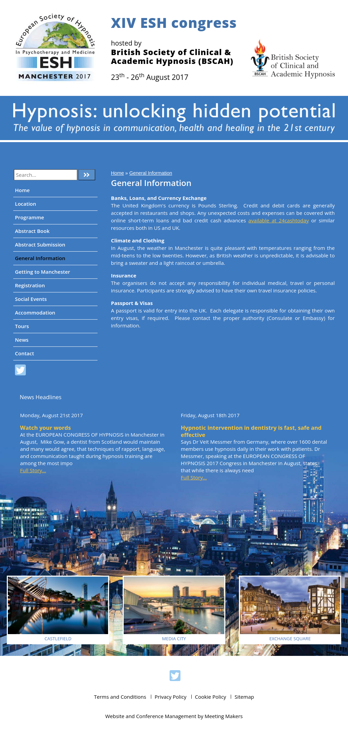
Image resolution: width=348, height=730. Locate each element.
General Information (40, 258)
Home (22, 190)
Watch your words (45, 427)
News (22, 339)
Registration (30, 285)
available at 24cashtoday (278, 220)
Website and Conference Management (150, 716)
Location (25, 203)
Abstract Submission (40, 244)
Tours (22, 326)
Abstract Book (32, 230)
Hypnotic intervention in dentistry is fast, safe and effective (251, 431)
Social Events (31, 298)
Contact (24, 353)
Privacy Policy (171, 696)
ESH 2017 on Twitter (20, 371)
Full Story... (33, 470)
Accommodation (35, 312)
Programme (29, 217)
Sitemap (244, 696)
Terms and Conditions (120, 696)
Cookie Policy (210, 696)
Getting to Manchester (42, 271)
